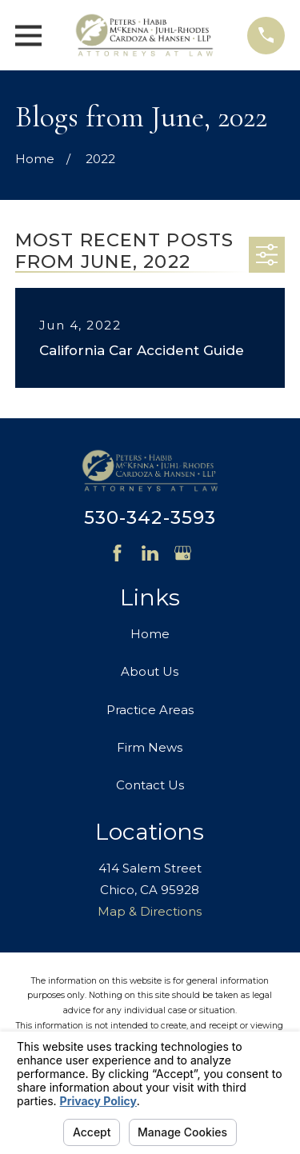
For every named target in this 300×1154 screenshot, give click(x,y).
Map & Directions (150, 911)
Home (150, 633)
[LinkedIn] (150, 553)
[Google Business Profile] (182, 553)
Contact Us (150, 785)
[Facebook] (117, 553)
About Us (149, 671)
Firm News (149, 747)
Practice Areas (150, 709)
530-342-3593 (150, 517)
